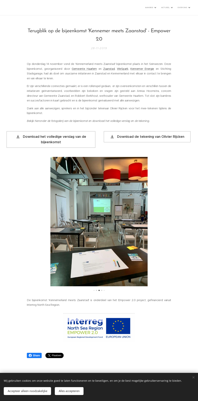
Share (34, 355)
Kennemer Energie (142, 68)
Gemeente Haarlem (84, 68)
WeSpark (122, 68)
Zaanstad (109, 68)
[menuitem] (173, 7)
